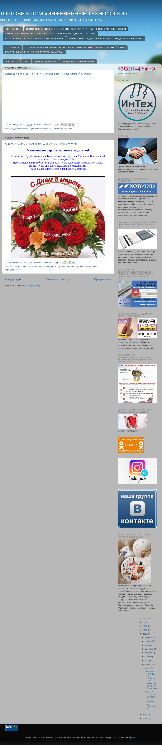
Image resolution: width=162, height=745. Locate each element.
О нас (26, 61)
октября (149, 645)
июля (147, 656)
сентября (149, 649)
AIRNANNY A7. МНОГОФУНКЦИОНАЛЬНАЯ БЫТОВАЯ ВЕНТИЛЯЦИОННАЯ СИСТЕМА (50, 33)
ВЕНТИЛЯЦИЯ (13, 29)
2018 (145, 715)
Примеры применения (45, 61)
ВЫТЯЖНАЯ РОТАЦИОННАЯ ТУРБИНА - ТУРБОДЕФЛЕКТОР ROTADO (105, 38)
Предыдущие (102, 279)
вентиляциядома (50, 266)
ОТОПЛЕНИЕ (13, 47)
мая (147, 660)
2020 (145, 630)
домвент (38, 129)
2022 (145, 622)
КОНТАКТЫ (12, 61)
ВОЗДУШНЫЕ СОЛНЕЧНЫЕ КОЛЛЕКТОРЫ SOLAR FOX (34, 38)
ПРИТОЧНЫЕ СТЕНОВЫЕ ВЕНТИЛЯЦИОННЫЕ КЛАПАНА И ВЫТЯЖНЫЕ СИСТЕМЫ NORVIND (76, 29)
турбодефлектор (13, 270)
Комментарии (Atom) (30, 286)
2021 (145, 626)
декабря (149, 637)
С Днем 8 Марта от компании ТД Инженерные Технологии (41, 143)
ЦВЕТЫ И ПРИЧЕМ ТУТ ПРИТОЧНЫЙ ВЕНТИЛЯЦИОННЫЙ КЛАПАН (48, 73)
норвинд (47, 129)
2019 (145, 634)
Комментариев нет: (43, 125)
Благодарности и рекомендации (78, 61)
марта (148, 668)
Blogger (131, 737)
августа (148, 653)
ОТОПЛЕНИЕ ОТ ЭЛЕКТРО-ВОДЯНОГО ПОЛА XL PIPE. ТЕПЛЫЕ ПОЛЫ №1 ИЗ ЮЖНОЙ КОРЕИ (75, 47)
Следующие (13, 279)
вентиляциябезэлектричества (27, 266)
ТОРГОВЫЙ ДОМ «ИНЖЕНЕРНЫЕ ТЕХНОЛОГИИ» (63, 14)
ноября (148, 641)
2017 (145, 718)
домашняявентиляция (23, 129)
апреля (148, 664)
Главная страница (57, 279)
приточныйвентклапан (62, 129)
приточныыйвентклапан (87, 266)
